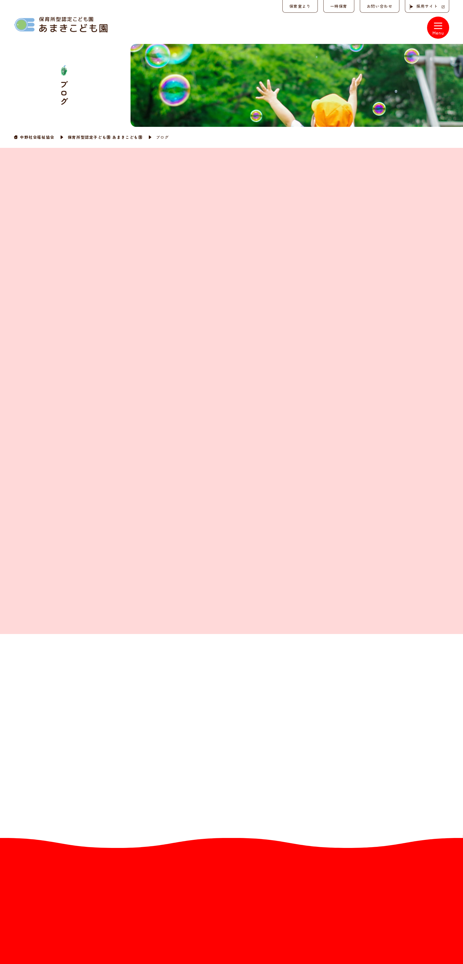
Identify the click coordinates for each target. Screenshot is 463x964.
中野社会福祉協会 (37, 137)
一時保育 (338, 6)
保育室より (300, 6)
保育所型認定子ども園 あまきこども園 (105, 137)
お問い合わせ (379, 6)
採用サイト (427, 6)
